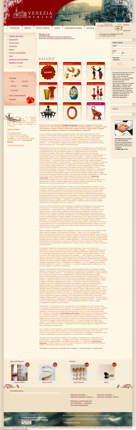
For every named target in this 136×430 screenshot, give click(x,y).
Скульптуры (14, 43)
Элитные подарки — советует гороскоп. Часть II (82, 396)
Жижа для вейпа (30, 427)
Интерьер (13, 46)
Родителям (14, 90)
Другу (12, 81)
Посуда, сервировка (17, 53)
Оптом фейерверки (17, 427)
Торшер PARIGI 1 (19, 382)
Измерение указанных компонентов (59, 37)
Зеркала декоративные (18, 59)
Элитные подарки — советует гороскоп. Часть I (108, 396)
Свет (11, 56)
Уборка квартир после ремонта (81, 427)
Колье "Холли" (47, 382)
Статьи (57, 28)
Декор (11, 49)
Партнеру (25, 81)
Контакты (90, 28)
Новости (27, 28)
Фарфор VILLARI (16, 63)
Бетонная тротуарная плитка (47, 427)
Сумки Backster (5, 427)
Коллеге (13, 86)
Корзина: (126, 24)
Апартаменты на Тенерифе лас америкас (14, 429)
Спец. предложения (17, 95)
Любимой (25, 86)
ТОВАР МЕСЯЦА (16, 36)
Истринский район (63, 427)
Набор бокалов (78, 382)
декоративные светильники (69, 313)
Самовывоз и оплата (73, 28)
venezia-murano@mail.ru (15, 145)
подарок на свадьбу (70, 125)
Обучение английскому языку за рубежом (117, 427)
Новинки (12, 99)
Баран (106, 382)
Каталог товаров (42, 28)
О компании (14, 28)
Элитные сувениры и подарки (34, 420)
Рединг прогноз (97, 427)
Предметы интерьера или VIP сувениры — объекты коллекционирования (81, 403)
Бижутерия (13, 39)
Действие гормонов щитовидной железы (61, 38)
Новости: (44, 34)
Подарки (12, 78)
